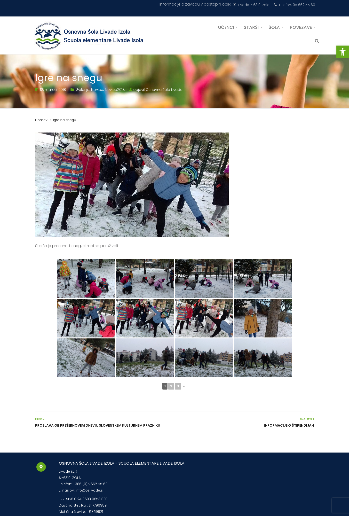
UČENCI (226, 27)
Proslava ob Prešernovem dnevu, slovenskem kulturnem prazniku (97, 425)
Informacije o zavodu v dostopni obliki (195, 4)
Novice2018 (115, 89)
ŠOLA (274, 27)
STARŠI (251, 27)
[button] (342, 52)
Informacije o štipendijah (289, 425)
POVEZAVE (301, 27)
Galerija (82, 89)
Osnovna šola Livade (164, 89)
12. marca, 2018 (53, 89)
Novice (97, 89)
